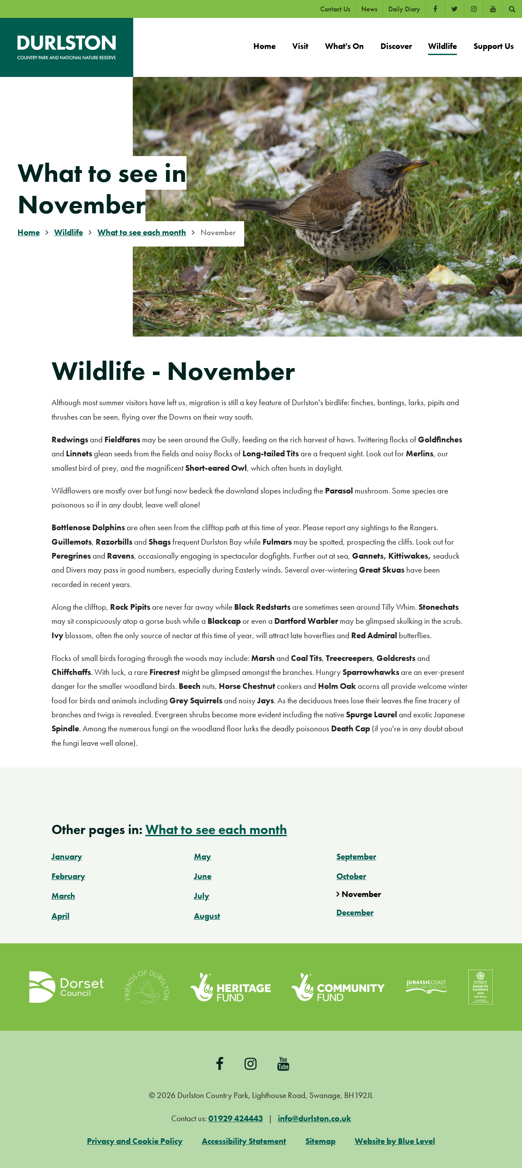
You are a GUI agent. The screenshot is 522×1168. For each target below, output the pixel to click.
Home (28, 232)
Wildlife (68, 232)
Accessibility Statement (244, 1141)
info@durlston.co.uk (314, 1118)
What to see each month (141, 232)
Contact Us (335, 9)
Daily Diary (404, 9)
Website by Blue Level (395, 1141)
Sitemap (320, 1141)
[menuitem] (264, 47)
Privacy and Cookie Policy (135, 1141)
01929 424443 (235, 1118)
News (369, 9)
